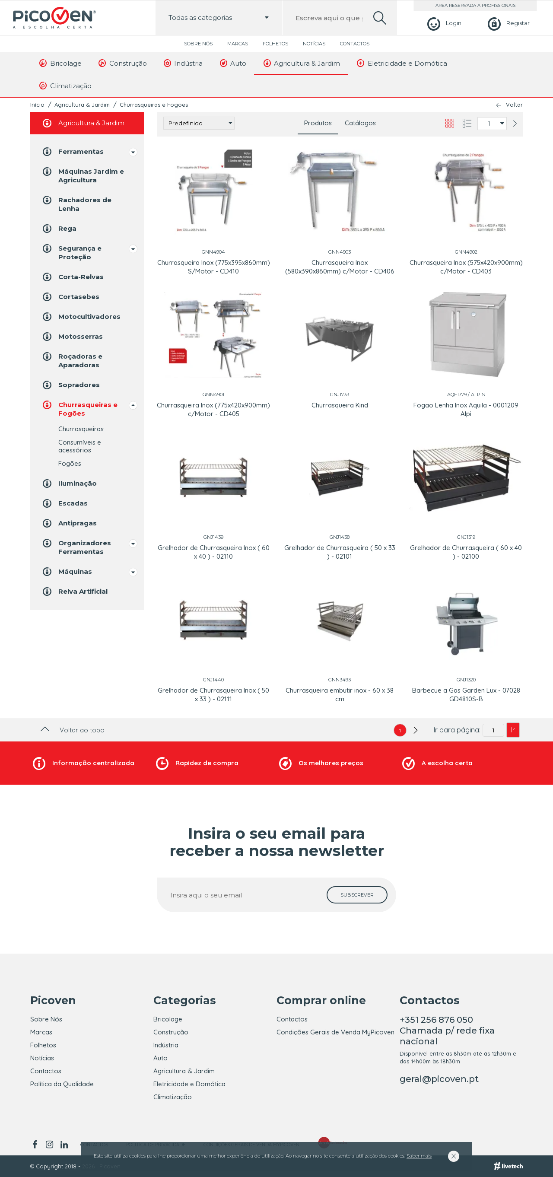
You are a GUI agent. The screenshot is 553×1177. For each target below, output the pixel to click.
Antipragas (69, 523)
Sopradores (70, 385)
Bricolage (60, 63)
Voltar (514, 104)
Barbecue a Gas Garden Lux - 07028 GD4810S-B (466, 694)
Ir (513, 729)
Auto (232, 63)
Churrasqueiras (81, 429)
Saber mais (419, 1156)
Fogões (69, 463)
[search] (380, 18)
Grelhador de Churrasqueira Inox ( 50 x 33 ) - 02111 (213, 694)
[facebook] (36, 1144)
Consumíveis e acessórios (79, 446)
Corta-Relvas (72, 277)
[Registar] (507, 23)
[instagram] (49, 1144)
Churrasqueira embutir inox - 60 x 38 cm (340, 694)
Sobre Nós (198, 44)
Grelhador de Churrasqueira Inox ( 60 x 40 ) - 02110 (214, 552)
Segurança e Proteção (71, 252)
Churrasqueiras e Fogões (154, 104)
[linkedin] (64, 1144)
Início (37, 104)
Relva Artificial (74, 591)
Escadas (64, 503)
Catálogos (360, 123)
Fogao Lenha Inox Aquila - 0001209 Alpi (465, 409)
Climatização (65, 85)
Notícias (314, 44)
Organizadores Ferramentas (76, 547)
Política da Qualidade (62, 1084)
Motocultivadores (81, 317)
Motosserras (72, 336)
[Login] (443, 23)
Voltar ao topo (71, 730)
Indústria (182, 63)
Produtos (318, 123)
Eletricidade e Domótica (401, 63)
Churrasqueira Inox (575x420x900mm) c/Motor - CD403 (466, 266)
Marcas (237, 44)
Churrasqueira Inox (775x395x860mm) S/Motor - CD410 (213, 266)
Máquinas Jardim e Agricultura (82, 175)
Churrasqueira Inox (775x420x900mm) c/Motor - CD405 (213, 409)
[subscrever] (357, 894)
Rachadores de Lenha (76, 204)
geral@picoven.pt (439, 1079)
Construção (122, 63)
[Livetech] (508, 1166)
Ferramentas (72, 151)
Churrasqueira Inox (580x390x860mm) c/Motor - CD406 (339, 266)
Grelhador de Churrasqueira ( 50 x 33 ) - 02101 (339, 552)
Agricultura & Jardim (301, 63)
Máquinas (66, 571)
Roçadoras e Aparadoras (71, 360)
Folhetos (275, 44)
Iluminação (69, 483)
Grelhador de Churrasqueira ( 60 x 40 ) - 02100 (466, 552)
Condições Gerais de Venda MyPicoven (335, 1032)
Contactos (354, 44)
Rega (58, 228)
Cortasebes (70, 297)
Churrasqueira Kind (339, 405)
